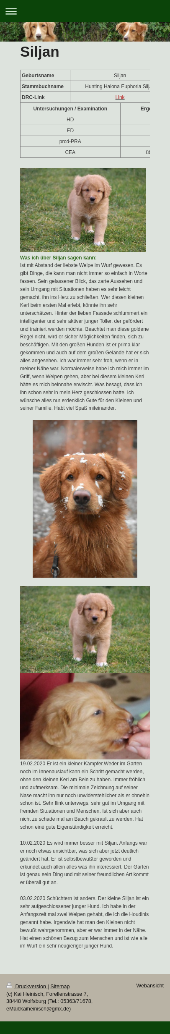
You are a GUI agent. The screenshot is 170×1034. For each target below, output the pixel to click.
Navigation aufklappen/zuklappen (85, 11)
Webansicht (150, 986)
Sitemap (60, 986)
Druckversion (26, 986)
